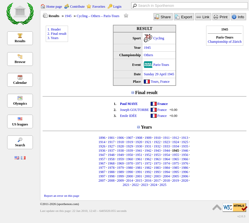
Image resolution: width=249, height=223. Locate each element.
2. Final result (56, 34)
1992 (148, 172)
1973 (157, 163)
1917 (111, 142)
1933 (166, 146)
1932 (157, 146)
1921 (148, 142)
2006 (184, 176)
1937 (111, 151)
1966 (184, 159)
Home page (54, 7)
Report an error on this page (61, 195)
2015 (138, 181)
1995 (175, 172)
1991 (138, 172)
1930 (138, 146)
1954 (166, 155)
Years (146, 127)
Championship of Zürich (225, 42)
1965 (175, 159)
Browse (20, 62)
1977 (101, 168)
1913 (184, 138)
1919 (129, 142)
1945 (68, 16)
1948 (111, 155)
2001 (138, 176)
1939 (129, 151)
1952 (148, 155)
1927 (111, 146)
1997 (101, 176)
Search (20, 145)
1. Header (54, 29)
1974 (166, 163)
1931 (148, 146)
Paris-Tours (161, 65)
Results (20, 41)
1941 (138, 151)
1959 (120, 159)
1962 (148, 159)
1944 (166, 151)
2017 (157, 181)
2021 (126, 185)
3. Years (52, 38)
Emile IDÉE (128, 116)
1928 (120, 146)
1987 (101, 172)
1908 (139, 138)
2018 (166, 181)
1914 (101, 142)
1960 (129, 159)
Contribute (77, 7)
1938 (120, 151)
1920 (138, 142)
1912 (175, 138)
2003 (157, 176)
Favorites (98, 7)
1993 (157, 172)
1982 (148, 168)
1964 (166, 159)
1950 (129, 155)
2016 (148, 181)
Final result (146, 92)
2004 (166, 176)
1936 (101, 151)
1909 (148, 138)
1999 (120, 176)
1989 (120, 172)
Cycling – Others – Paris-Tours (98, 16)
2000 (129, 176)
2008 (111, 181)
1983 (157, 168)
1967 (101, 163)
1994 (166, 172)
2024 (153, 185)
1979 (120, 168)
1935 (184, 146)
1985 (175, 168)
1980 (129, 168)
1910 (157, 138)
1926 (101, 146)
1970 (129, 163)
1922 (157, 142)
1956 (184, 155)
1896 (102, 138)
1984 (166, 168)
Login (117, 7)
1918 (120, 142)
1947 (101, 155)
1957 (101, 159)
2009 (120, 181)
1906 (120, 138)
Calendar (20, 83)
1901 (111, 138)
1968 (111, 163)
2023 (144, 185)
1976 (184, 163)
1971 (138, 163)
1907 (129, 138)
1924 (175, 142)
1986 (184, 168)
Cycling (158, 38)
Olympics (20, 104)
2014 (129, 181)
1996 (184, 172)
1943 (157, 151)
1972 (148, 163)
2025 (163, 185)
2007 (101, 181)
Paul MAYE (129, 104)
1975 (175, 163)
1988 (111, 172)
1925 (184, 142)
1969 (120, 163)
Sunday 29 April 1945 (159, 74)
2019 (175, 181)
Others (148, 55)
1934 (175, 146)
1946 (184, 151)
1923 (166, 142)
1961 (138, 159)
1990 (129, 172)
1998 (111, 176)
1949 (120, 155)
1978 (111, 168)
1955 (175, 155)
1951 (138, 155)
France (165, 82)
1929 (129, 146)
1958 (111, 159)
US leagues (20, 124)
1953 (157, 155)
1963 (157, 159)
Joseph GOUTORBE (134, 110)
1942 (148, 151)
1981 (138, 168)
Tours (154, 82)
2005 (175, 176)
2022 (135, 185)
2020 (184, 181)
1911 (166, 138)
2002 (148, 176)
